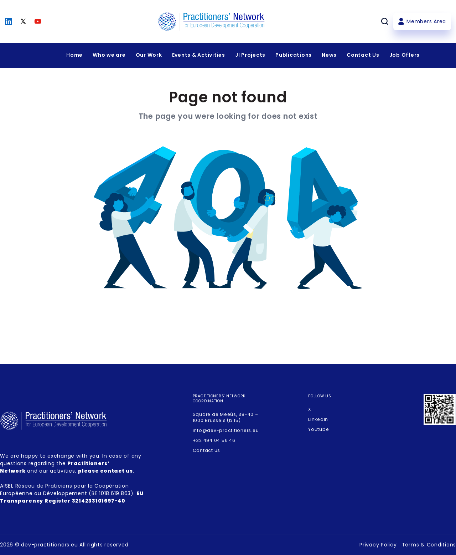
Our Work (149, 54)
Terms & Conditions (429, 544)
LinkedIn (318, 419)
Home (74, 54)
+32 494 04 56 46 (214, 440)
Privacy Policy (378, 544)
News (329, 54)
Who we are (109, 54)
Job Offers (404, 54)
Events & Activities (198, 54)
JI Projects (250, 54)
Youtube (318, 429)
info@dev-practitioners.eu (226, 430)
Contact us (207, 450)
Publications (293, 54)
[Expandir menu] (109, 55)
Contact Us (363, 54)
